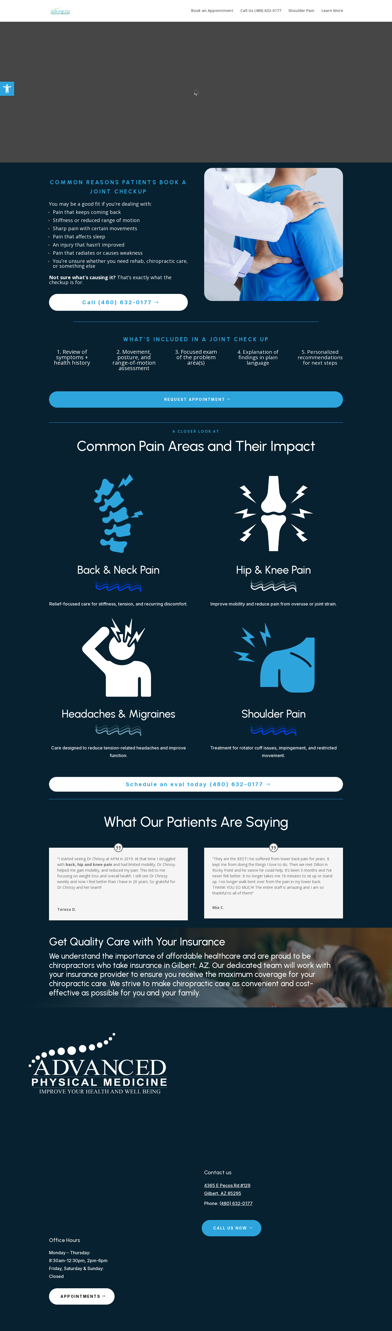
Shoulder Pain (301, 11)
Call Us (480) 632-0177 (260, 11)
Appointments (80, 1296)
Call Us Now (230, 1228)
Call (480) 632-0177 (117, 302)
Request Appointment (194, 399)
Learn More (332, 11)
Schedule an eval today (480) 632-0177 (194, 784)
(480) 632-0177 (236, 1203)
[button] (7, 89)
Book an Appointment (212, 11)
